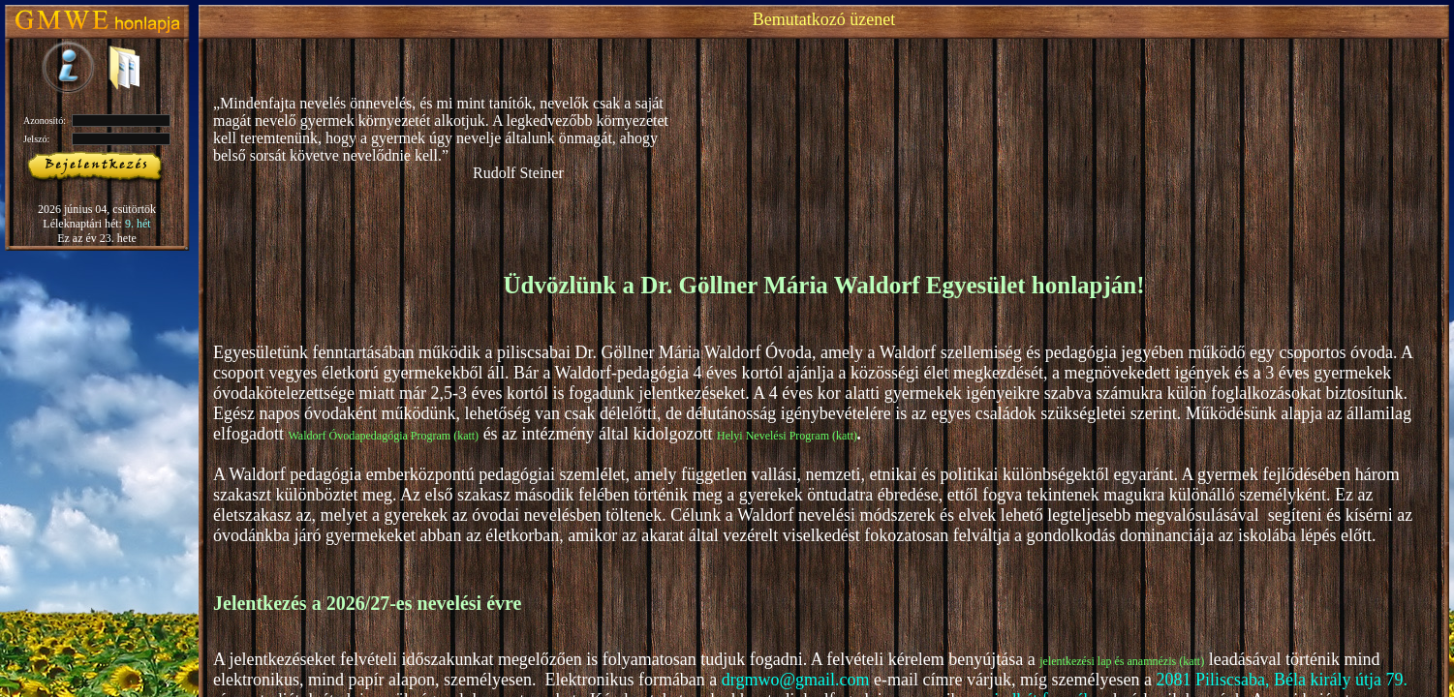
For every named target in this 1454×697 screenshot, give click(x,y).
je (1043, 661)
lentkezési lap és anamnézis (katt (1124, 661)
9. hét (138, 223)
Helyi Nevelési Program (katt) (787, 435)
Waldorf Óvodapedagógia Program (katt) (383, 435)
